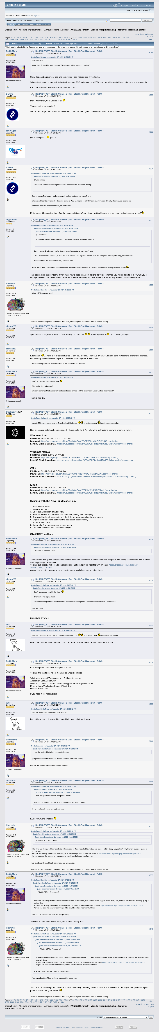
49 (126, 38)
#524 (151, 169)
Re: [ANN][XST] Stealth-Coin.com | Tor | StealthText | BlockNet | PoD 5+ (69, 51)
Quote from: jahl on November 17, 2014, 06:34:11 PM (50, 746)
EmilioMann (11, 51)
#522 (151, 95)
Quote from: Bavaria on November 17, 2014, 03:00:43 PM (52, 377)
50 (129, 38)
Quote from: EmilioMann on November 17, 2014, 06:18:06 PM (53, 585)
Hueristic (10, 284)
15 (40, 38)
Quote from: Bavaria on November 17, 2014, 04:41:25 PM (52, 226)
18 (47, 38)
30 (78, 38)
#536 (151, 741)
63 (33, 40)
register (36, 15)
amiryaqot (11, 131)
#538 (151, 826)
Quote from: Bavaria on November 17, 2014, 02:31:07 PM (52, 57)
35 (91, 38)
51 (132, 38)
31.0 (35, 20)
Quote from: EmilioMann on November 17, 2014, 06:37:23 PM (53, 786)
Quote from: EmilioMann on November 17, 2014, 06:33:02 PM (53, 709)
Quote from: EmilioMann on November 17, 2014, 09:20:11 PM (53, 934)
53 (8, 40)
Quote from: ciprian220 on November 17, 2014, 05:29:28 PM (53, 418)
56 (16, 40)
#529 (151, 373)
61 (28, 40)
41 (106, 38)
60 (26, 40)
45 (116, 38)
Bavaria (9, 94)
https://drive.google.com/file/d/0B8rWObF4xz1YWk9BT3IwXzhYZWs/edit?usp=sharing (79, 474)
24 (62, 38)
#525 (151, 221)
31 (81, 38)
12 (32, 38)
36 (94, 38)
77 (69, 40)
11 (30, 38)
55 (13, 40)
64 (36, 40)
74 (61, 40)
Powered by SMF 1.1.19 (65, 1027)
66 (41, 40)
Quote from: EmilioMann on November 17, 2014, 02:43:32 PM (53, 174)
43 (111, 38)
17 (45, 38)
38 (99, 38)
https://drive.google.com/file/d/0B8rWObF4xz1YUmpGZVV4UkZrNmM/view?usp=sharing (96, 476)
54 (11, 40)
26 (67, 38)
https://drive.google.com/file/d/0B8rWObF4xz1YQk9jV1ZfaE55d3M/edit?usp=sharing (79, 490)
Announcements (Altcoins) (56, 30)
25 (65, 38)
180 (73, 40)
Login (32, 24)
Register (39, 24)
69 (49, 40)
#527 (151, 327)
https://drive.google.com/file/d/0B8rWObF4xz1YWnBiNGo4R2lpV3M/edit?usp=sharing (79, 457)
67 (44, 40)
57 (18, 40)
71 (54, 40)
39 (101, 38)
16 (42, 38)
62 (31, 40)
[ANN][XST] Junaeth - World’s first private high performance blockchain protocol (108, 30)
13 (35, 38)
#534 (151, 662)
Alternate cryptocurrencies (31, 30)
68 (46, 40)
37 (96, 38)
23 (60, 38)
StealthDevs (12, 412)
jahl (7, 624)
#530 (151, 413)
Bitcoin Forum (11, 30)
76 (66, 40)
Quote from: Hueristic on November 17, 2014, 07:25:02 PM (52, 880)
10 (27, 38)
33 (86, 38)
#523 (151, 132)
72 (56, 40)
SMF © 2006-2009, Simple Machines (89, 1027)
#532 (151, 580)
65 (38, 40)
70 (51, 40)
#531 (151, 540)
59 (23, 40)
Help (19, 24)
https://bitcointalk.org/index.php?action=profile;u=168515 (120, 854)
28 (74, 38)
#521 (151, 52)
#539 (151, 875)
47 (121, 38)
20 (52, 38)
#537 (151, 782)
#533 (151, 625)
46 (119, 38)
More (47, 24)
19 (50, 38)
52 (6, 40)
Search (25, 24)
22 (57, 38)
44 (114, 38)
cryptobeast (12, 219)
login (29, 15)
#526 (151, 285)
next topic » (150, 35)
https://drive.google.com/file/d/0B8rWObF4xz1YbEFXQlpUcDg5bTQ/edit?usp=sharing (79, 441)
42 (109, 38)
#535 (151, 704)
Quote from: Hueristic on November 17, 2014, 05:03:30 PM (52, 544)
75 (64, 40)
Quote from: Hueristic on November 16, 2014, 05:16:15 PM (52, 290)
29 (76, 38)
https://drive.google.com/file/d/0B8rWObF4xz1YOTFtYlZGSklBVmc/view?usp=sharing (95, 444)
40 (104, 38)
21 (55, 38)
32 (84, 38)
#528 (151, 350)
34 (89, 38)
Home (12, 24)
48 (124, 38)
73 (59, 40)
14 (37, 38)
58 (21, 40)
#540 (151, 929)
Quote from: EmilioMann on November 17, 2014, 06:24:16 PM (53, 831)
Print (150, 39)
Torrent (40, 20)
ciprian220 (11, 326)
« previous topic (142, 34)
